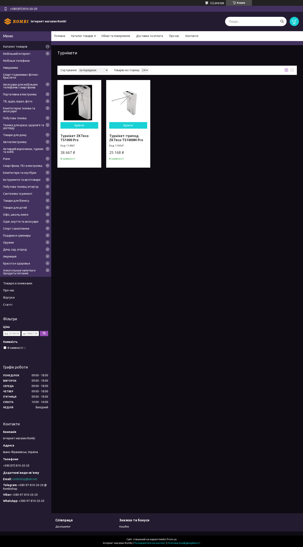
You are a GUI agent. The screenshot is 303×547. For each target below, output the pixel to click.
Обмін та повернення (115, 36)
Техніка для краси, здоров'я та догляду (23, 127)
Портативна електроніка (19, 94)
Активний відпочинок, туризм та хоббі (23, 150)
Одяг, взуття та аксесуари (20, 221)
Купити (79, 125)
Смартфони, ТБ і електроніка (22, 165)
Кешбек (124, 526)
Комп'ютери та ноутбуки (19, 172)
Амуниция (9, 256)
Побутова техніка (14, 118)
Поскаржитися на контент (150, 543)
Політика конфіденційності (183, 543)
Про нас (174, 36)
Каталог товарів (82, 36)
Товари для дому (14, 135)
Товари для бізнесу (16, 200)
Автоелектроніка (14, 142)
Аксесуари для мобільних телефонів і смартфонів (20, 86)
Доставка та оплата (149, 36)
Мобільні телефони (16, 60)
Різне (6, 158)
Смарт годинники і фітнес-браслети (21, 76)
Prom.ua (172, 539)
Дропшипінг (63, 526)
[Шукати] (282, 21)
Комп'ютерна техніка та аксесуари (19, 110)
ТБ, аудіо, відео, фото (17, 101)
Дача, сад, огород (15, 249)
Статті (7, 304)
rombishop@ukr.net (24, 479)
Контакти (192, 36)
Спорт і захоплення (16, 228)
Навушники (10, 67)
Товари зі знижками (17, 283)
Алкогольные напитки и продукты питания (19, 272)
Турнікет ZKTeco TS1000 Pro (74, 138)
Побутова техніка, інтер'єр (21, 186)
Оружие (8, 242)
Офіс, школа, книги (15, 214)
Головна (59, 36)
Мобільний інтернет (17, 53)
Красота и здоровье (16, 263)
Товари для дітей (15, 207)
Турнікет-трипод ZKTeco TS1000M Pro (126, 138)
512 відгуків (217, 2)
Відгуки (9, 297)
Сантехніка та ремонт (17, 193)
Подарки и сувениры (17, 235)
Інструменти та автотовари (21, 179)
